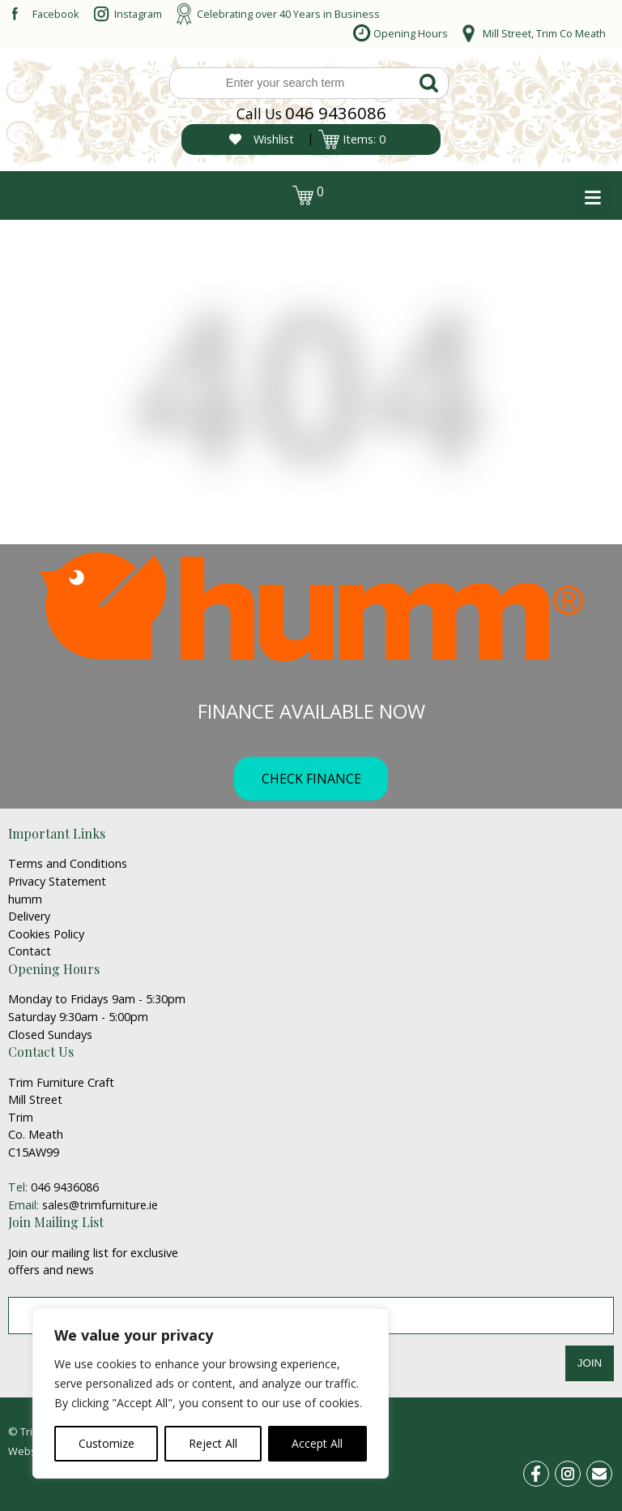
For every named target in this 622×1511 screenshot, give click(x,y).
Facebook (55, 13)
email (605, 1471)
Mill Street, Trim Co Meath (544, 33)
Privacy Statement (57, 881)
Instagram (138, 13)
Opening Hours (410, 33)
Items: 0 (364, 139)
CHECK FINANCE (311, 779)
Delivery (29, 916)
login (38, 191)
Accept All (317, 1443)
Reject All (213, 1443)
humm (25, 899)
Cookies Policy (46, 934)
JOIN (589, 1363)
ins (576, 1471)
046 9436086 (335, 112)
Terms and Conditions (67, 863)
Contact (29, 951)
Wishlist (273, 139)
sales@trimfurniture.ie (100, 1205)
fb (546, 1471)
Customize (106, 1443)
